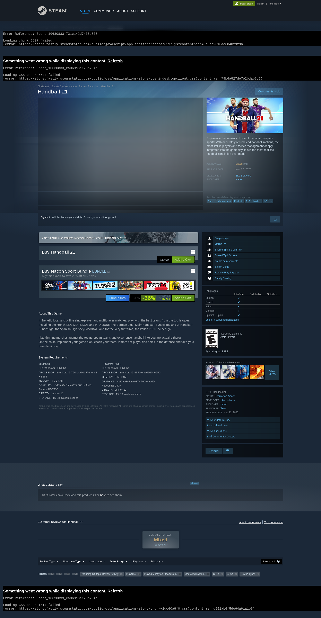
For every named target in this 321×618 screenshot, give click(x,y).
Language (95, 566)
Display (155, 566)
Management (224, 206)
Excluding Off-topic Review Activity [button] (100, 579)
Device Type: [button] (248, 579)
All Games (43, 91)
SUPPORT (138, 11)
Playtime (137, 566)
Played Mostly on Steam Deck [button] (160, 579)
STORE (85, 11)
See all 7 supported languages (222, 324)
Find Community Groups (221, 441)
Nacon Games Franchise (84, 91)
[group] (160, 579)
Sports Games (60, 91)
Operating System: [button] (195, 579)
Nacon (239, 184)
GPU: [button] (230, 579)
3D (265, 206)
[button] (183, 264)
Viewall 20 (272, 377)
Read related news (218, 430)
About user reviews (250, 527)
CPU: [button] (216, 579)
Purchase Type (72, 566)
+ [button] (271, 206)
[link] (151, 303)
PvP (248, 206)
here (103, 500)
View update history (218, 424)
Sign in (45, 222)
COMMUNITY (104, 11)
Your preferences (273, 527)
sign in (260, 3)
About (122, 11)
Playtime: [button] (131, 579)
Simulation (221, 400)
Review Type (47, 566)
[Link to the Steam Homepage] (56, 14)
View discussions (217, 435)
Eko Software (243, 180)
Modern (257, 206)
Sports (211, 206)
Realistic (238, 206)
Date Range (117, 566)
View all (195, 488)
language (274, 3)
